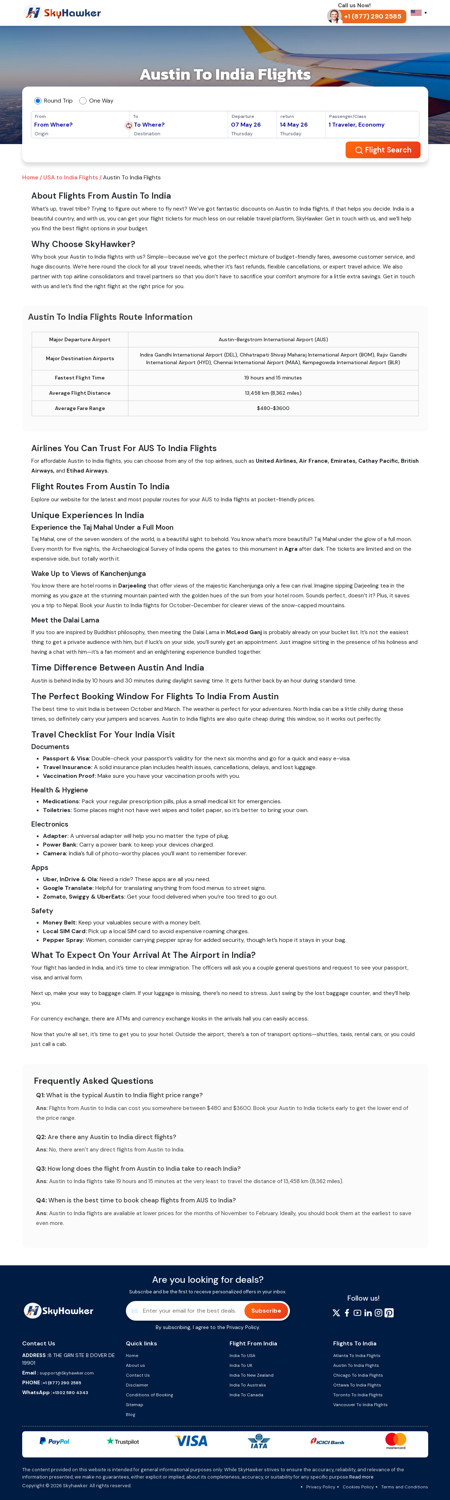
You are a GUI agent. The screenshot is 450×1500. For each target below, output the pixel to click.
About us (135, 1365)
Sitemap (134, 1405)
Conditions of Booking (149, 1395)
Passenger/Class (347, 116)
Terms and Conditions (404, 1487)
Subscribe (266, 1310)
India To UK (241, 1365)
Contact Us (138, 1375)
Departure (243, 116)
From (40, 116)
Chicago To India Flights (358, 1375)
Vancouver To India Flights (360, 1405)
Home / (32, 177)
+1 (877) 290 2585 (62, 1383)
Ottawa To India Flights (357, 1385)
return (287, 116)
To (135, 116)
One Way (101, 100)
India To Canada (246, 1395)
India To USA (242, 1355)
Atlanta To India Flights (357, 1355)
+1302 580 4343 (70, 1393)
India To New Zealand (252, 1375)
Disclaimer (137, 1385)
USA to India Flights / (71, 177)
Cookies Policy (358, 1487)
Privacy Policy (243, 1327)
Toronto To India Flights (358, 1395)
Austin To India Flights (356, 1365)
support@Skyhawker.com (66, 1373)
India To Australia (248, 1385)
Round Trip (58, 100)
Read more (361, 1477)
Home (132, 1355)
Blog (130, 1414)
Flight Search (384, 150)
